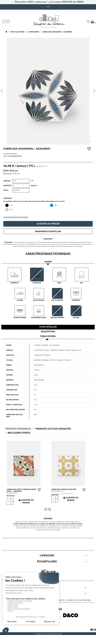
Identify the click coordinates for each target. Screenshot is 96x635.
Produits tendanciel (18, 429)
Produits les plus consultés (53, 429)
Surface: (7, 181)
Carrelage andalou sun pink (63, 489)
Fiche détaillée (48, 327)
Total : (6, 190)
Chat (74, 528)
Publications (48, 336)
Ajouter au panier (48, 224)
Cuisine (37, 345)
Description (48, 332)
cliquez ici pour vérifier (78, 600)
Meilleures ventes (18, 433)
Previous (45, 509)
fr (8, 21)
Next (49, 509)
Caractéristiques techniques (15, 217)
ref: (5, 156)
